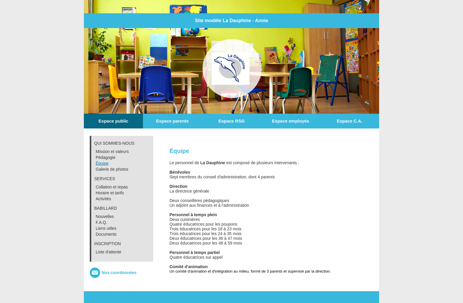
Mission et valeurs (112, 151)
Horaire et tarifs (110, 192)
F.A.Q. (101, 222)
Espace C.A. (350, 120)
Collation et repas (112, 187)
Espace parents (172, 120)
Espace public (113, 120)
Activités (103, 198)
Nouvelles (105, 216)
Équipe (102, 163)
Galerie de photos (112, 169)
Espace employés (290, 120)
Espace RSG (231, 120)
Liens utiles (106, 228)
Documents (106, 234)
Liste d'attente (108, 252)
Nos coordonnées (119, 272)
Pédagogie (105, 157)
